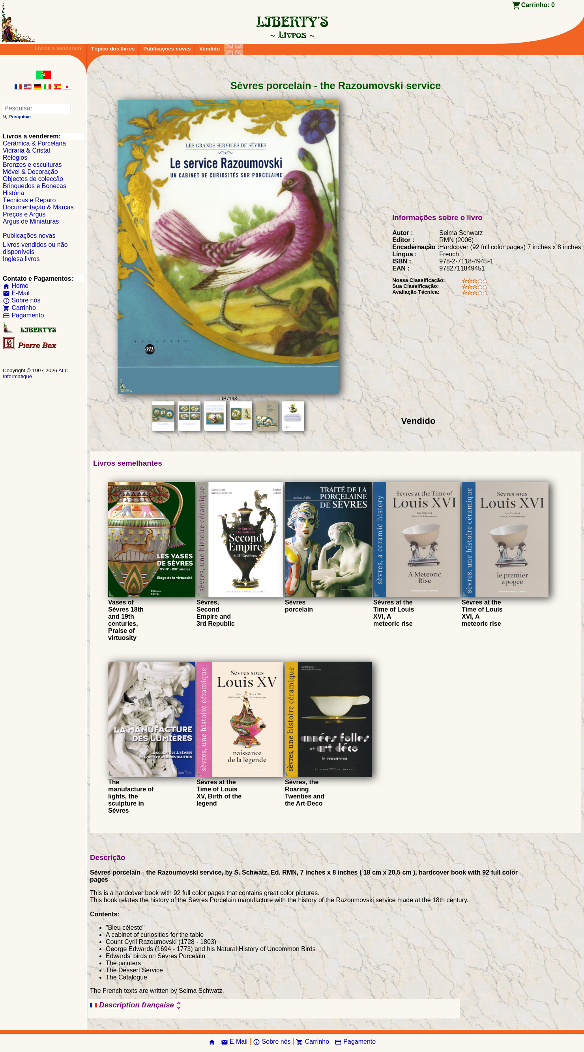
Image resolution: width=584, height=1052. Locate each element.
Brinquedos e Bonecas (34, 186)
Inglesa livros (21, 259)
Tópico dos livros (113, 49)
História (13, 193)
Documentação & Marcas (38, 207)
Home (15, 285)
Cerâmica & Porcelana (34, 143)
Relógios (15, 157)
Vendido (209, 49)
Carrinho (19, 307)
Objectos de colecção (33, 178)
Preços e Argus (24, 214)
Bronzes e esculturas (32, 164)
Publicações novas (167, 49)
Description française (136, 1005)
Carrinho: (538, 5)
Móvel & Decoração (30, 171)
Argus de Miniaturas (31, 221)
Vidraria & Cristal (26, 150)
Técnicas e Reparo (29, 200)
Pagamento (23, 315)
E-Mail (16, 293)
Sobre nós (21, 300)
